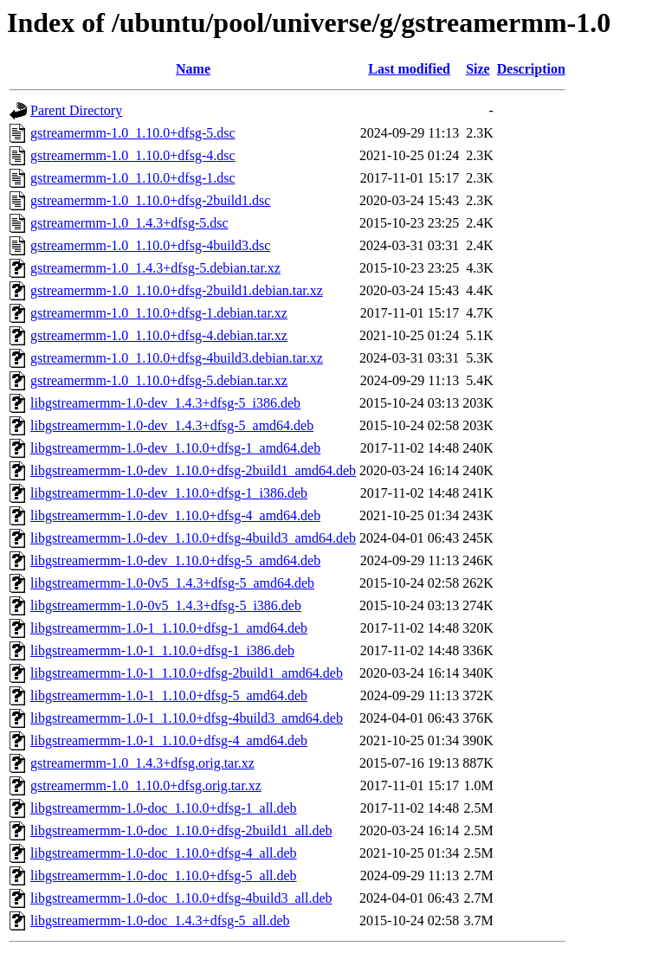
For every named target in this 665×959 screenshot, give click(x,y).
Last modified (409, 68)
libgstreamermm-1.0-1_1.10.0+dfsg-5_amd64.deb (168, 695)
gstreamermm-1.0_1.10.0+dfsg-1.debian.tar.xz (158, 313)
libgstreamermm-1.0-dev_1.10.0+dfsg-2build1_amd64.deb (193, 470)
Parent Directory (76, 110)
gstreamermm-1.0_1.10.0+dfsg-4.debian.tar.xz (158, 335)
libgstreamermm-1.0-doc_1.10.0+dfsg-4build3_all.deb (181, 898)
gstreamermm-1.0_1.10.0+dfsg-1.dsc (133, 178)
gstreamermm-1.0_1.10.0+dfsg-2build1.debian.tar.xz (176, 290)
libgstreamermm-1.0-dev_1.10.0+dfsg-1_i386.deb (168, 493)
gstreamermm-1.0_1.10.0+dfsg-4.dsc (133, 155)
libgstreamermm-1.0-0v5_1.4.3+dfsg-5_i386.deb (165, 605)
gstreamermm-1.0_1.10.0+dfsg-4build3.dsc (150, 245)
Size (478, 68)
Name (193, 68)
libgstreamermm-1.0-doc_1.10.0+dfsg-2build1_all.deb (181, 830)
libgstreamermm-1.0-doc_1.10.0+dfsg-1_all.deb (163, 808)
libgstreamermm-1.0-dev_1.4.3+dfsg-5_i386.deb (165, 403)
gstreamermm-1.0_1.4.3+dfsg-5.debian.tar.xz (155, 268)
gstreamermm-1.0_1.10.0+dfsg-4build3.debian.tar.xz (176, 358)
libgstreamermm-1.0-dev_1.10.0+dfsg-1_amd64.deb (175, 448)
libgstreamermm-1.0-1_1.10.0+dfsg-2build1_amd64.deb (186, 673)
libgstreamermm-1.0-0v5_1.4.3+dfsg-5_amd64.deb (172, 583)
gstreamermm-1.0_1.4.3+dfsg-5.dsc (129, 223)
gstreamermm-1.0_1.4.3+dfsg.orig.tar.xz (142, 763)
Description (531, 68)
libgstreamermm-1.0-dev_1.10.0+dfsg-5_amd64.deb (175, 560)
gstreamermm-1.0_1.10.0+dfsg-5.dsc (133, 133)
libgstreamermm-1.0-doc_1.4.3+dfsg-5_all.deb (160, 920)
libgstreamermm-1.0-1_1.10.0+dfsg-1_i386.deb (162, 650)
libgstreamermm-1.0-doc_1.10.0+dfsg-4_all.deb (163, 853)
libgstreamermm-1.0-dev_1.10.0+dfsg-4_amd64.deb (175, 515)
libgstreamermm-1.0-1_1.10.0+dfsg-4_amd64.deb (168, 740)
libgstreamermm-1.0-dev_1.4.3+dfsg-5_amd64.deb (171, 425)
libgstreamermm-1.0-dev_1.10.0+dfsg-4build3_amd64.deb (193, 538)
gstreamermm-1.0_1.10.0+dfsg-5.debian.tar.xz (158, 380)
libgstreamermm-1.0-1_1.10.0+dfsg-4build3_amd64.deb (186, 718)
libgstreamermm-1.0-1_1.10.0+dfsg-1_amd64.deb (168, 628)
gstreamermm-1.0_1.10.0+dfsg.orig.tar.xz (145, 785)
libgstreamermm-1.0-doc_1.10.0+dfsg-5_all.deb (163, 875)
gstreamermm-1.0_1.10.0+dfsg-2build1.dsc (150, 200)
